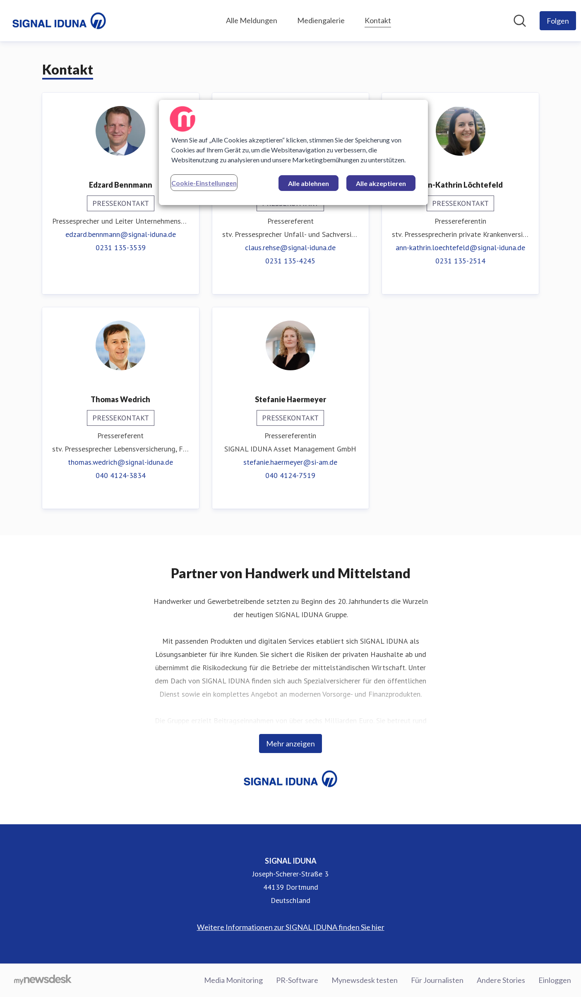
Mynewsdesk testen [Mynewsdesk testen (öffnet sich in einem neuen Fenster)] (364, 980)
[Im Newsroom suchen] (519, 20)
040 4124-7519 (290, 475)
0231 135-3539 (121, 247)
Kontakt (378, 19)
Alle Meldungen (251, 20)
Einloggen (554, 980)
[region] (293, 152)
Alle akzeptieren (381, 183)
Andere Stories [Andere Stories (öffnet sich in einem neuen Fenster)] (501, 980)
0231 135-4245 (290, 261)
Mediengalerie (321, 20)
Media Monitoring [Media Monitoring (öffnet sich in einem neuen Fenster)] (233, 980)
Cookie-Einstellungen (204, 183)
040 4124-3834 (121, 475)
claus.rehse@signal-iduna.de (290, 247)
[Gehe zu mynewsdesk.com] (43, 980)
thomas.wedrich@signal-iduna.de (120, 462)
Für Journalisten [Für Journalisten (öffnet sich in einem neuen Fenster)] (437, 980)
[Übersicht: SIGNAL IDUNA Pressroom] (59, 20)
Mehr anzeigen (290, 743)
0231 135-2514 (460, 261)
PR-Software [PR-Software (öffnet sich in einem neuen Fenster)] (297, 980)
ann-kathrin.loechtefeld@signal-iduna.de (460, 247)
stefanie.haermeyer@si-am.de (290, 462)
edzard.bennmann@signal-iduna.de (120, 234)
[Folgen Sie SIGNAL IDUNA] (558, 20)
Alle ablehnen (308, 183)
